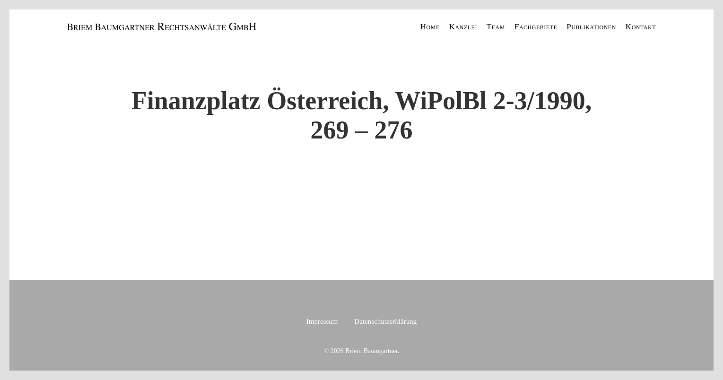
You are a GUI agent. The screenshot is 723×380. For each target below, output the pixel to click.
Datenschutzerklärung (386, 321)
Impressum (322, 321)
